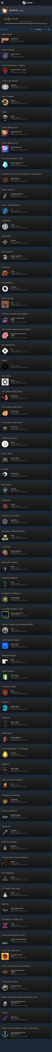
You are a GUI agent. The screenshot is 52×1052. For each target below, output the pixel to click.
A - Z (44, 29)
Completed (38, 29)
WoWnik (13, 10)
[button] (26, 38)
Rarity (49, 29)
